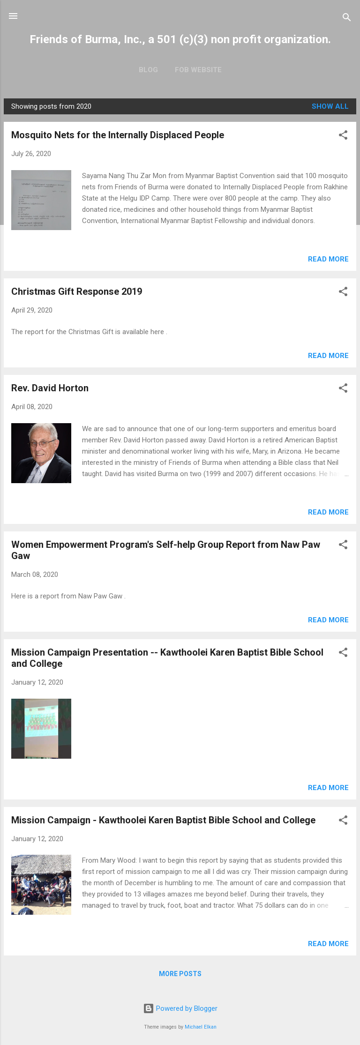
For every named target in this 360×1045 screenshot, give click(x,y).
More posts (180, 974)
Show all (330, 106)
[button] (343, 136)
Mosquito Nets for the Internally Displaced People (117, 135)
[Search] (346, 19)
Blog (148, 70)
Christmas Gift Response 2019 (76, 291)
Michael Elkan (201, 1027)
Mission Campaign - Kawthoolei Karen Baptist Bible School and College (163, 820)
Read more (328, 259)
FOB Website (198, 70)
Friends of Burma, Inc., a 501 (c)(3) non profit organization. (180, 39)
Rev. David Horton (50, 388)
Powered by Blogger (180, 1008)
